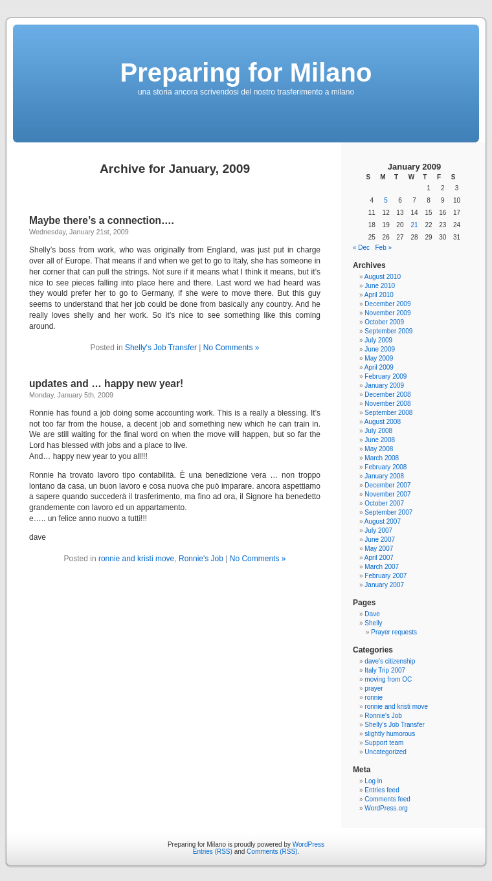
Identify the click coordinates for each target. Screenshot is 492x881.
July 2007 (378, 530)
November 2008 (387, 403)
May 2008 (378, 448)
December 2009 (387, 303)
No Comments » (231, 347)
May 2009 (378, 358)
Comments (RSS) (272, 851)
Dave (371, 614)
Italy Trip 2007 (384, 670)
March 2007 (381, 566)
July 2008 (378, 430)
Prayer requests (394, 632)
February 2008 (385, 467)
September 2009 (388, 331)
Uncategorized (385, 751)
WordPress (308, 844)
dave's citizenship (389, 661)
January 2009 (384, 385)
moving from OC (388, 679)
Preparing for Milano (246, 72)
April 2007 (379, 557)
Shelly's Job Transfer (161, 347)
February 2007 (385, 575)
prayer (373, 688)
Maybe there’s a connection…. (101, 220)
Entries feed (381, 790)
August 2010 (382, 276)
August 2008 (382, 421)
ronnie (373, 697)
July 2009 (378, 340)
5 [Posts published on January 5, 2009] (386, 200)
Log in (373, 781)
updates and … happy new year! (106, 383)
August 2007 (382, 521)
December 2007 (387, 485)
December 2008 (387, 394)
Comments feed (387, 799)
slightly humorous (389, 733)
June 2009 (379, 349)
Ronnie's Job (201, 558)
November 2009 (387, 313)
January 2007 (384, 584)
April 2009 (379, 367)
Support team (383, 742)
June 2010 (379, 285)
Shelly (373, 623)
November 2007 (387, 494)
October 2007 (384, 503)
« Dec (361, 247)
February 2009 (385, 376)
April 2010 (379, 294)
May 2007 (378, 548)
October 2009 (384, 322)
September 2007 (388, 512)
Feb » (383, 247)
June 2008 (379, 439)
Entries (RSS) (212, 851)
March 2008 (381, 458)
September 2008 (388, 412)
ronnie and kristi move (136, 558)
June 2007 (379, 539)
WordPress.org (386, 808)
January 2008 (384, 476)
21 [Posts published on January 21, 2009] (414, 225)
